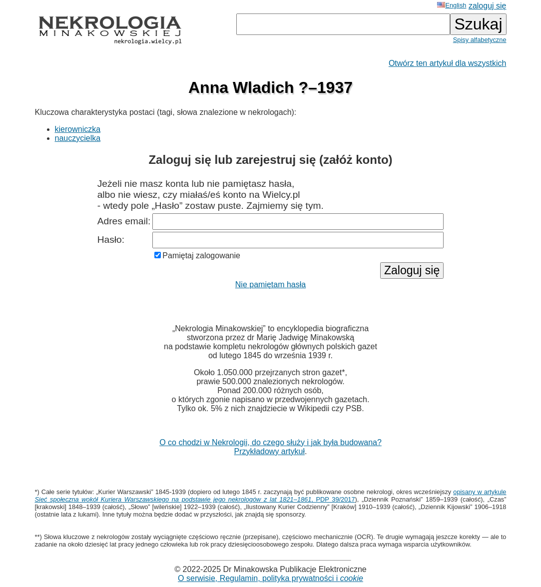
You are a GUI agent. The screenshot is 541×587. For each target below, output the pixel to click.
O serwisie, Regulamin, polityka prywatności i (270, 578)
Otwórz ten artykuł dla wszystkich (448, 63)
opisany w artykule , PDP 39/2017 (271, 495)
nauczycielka (78, 138)
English (451, 5)
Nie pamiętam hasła (270, 284)
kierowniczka (78, 129)
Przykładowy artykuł (269, 451)
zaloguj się (488, 5)
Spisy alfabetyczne (480, 39)
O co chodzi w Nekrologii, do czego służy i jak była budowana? (270, 442)
